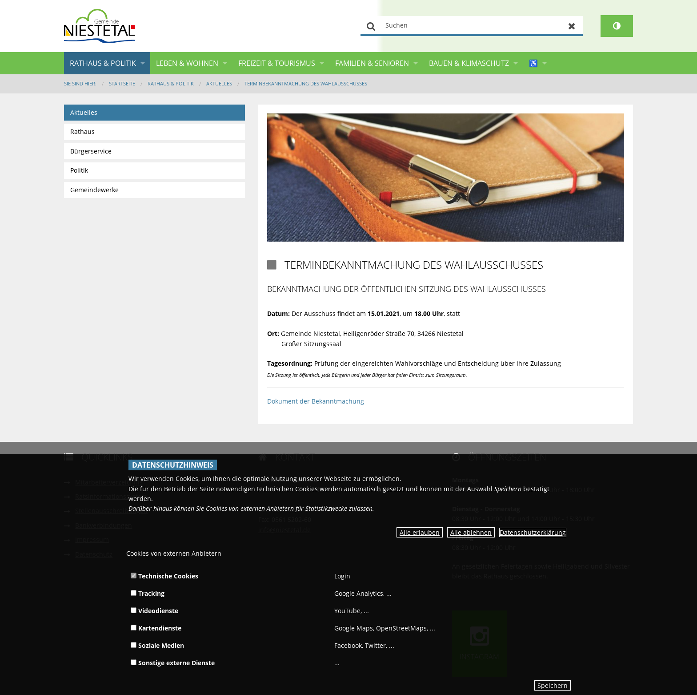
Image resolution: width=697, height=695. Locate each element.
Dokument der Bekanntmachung (315, 401)
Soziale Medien (157, 645)
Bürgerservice (91, 151)
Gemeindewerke (94, 190)
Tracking (147, 593)
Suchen (371, 26)
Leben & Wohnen (187, 63)
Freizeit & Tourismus (276, 63)
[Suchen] (472, 26)
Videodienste (154, 610)
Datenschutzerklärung (533, 532)
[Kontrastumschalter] (617, 26)
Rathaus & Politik (103, 63)
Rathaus (82, 131)
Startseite (122, 83)
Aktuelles (219, 83)
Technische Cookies (164, 576)
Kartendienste (156, 628)
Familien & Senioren (372, 63)
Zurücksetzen (572, 26)
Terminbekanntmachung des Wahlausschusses (305, 83)
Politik (79, 170)
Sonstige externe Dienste (173, 663)
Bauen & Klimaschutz (469, 63)
